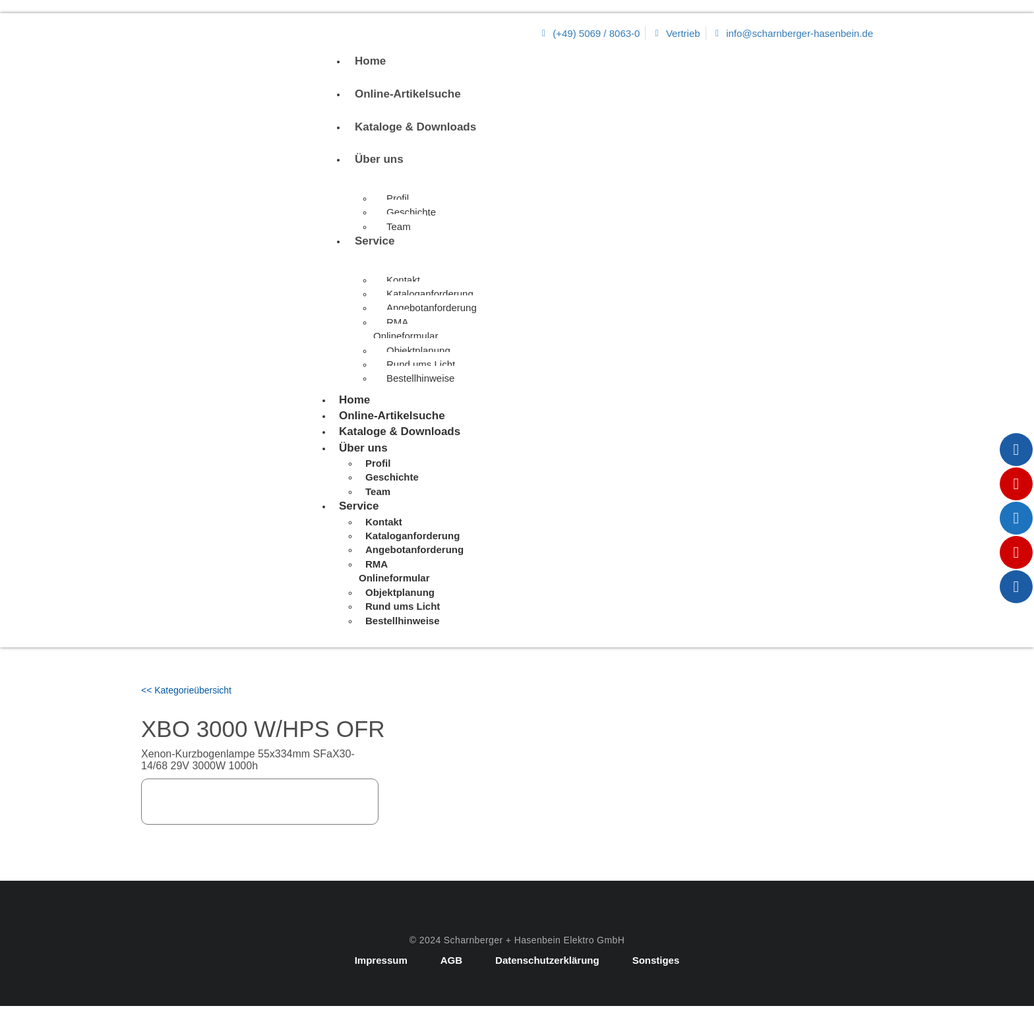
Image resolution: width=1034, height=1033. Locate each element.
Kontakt (403, 279)
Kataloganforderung (429, 293)
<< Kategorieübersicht (186, 690)
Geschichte (411, 212)
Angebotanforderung (431, 307)
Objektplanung (418, 350)
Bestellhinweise (420, 378)
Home (370, 61)
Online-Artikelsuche (408, 94)
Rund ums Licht (420, 364)
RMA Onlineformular (405, 328)
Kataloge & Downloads (415, 127)
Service (375, 241)
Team (398, 226)
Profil (397, 198)
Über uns (379, 159)
